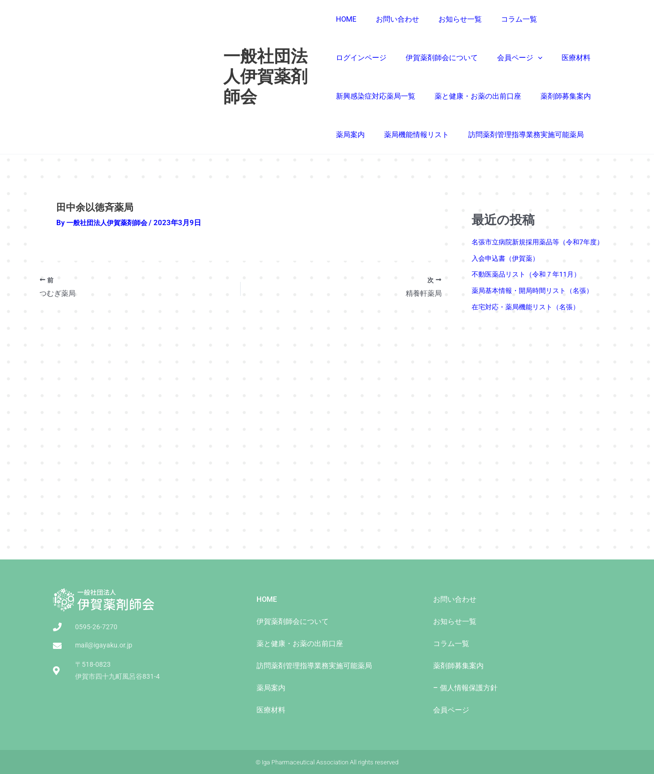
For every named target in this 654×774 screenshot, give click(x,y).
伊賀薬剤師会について (372, 57)
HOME (346, 19)
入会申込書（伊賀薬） (508, 258)
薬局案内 (516, 96)
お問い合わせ (392, 19)
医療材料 (496, 57)
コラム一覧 (505, 19)
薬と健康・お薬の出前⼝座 (379, 96)
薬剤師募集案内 (462, 96)
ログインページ (562, 19)
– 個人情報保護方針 (465, 688)
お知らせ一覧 (450, 19)
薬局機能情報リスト (368, 134)
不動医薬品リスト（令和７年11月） (530, 274)
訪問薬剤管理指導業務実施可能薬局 (473, 134)
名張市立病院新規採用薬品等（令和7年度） (542, 242)
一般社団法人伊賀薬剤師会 (267, 77)
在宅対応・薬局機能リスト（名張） (529, 307)
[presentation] (463, 57)
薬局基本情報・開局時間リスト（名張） (537, 290)
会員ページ (445, 57)
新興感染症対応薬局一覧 (565, 57)
